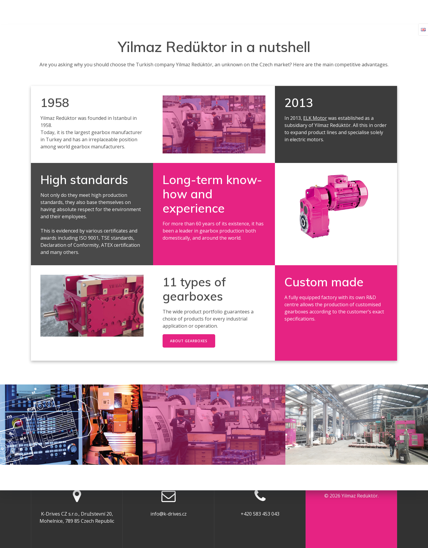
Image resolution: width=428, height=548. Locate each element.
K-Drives (200, 12)
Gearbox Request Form (248, 12)
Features (332, 12)
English (392, 12)
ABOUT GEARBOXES (189, 340)
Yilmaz (55, 12)
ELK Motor (315, 118)
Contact (363, 12)
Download (299, 12)
